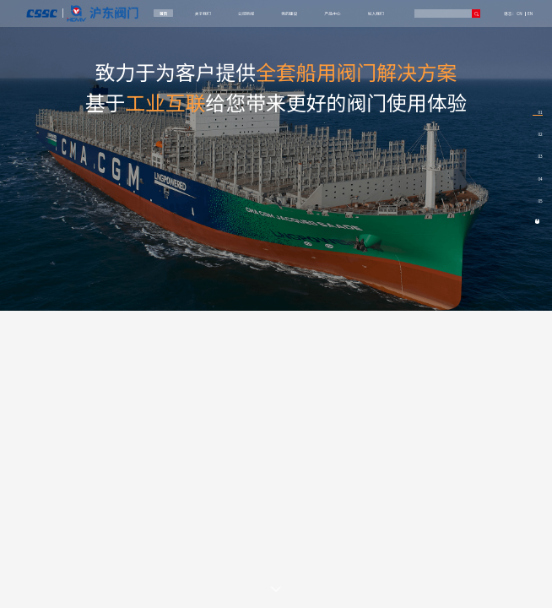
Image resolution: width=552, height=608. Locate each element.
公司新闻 (246, 13)
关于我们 (203, 13)
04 (540, 179)
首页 (164, 13)
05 (540, 201)
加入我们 (376, 13)
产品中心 (333, 13)
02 (540, 134)
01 (540, 112)
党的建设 (289, 13)
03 (540, 156)
